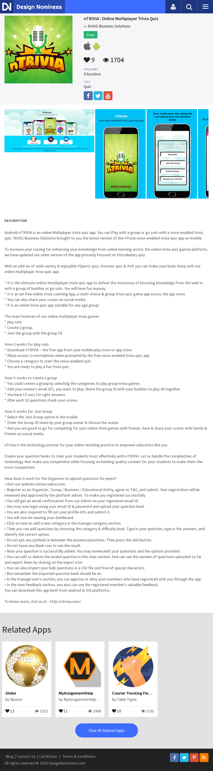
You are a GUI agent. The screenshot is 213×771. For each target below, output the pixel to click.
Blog (9, 756)
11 (63, 710)
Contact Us (26, 756)
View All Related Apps (107, 730)
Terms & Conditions (79, 756)
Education (92, 73)
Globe (10, 693)
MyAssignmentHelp (76, 693)
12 (9, 710)
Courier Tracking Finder (133, 693)
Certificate (48, 756)
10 (116, 710)
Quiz (87, 86)
